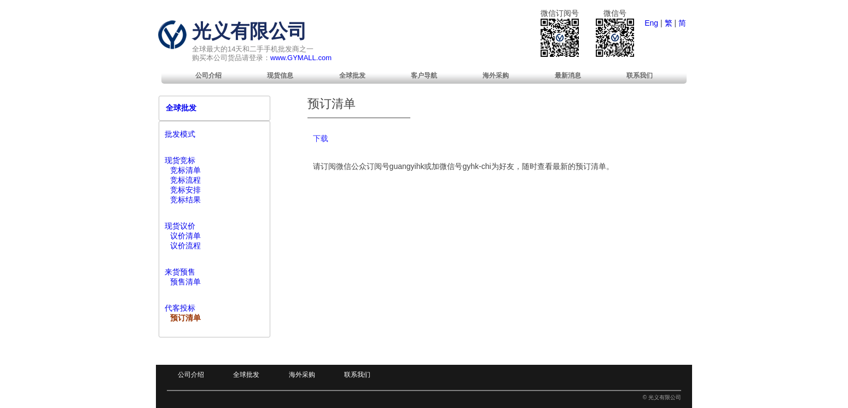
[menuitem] (208, 75)
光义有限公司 (249, 31)
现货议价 (180, 226)
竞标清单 (185, 170)
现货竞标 (180, 160)
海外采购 (496, 75)
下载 (320, 138)
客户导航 (424, 75)
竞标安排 (185, 189)
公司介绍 (208, 75)
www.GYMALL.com (301, 58)
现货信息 (280, 75)
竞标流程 (185, 180)
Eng (651, 23)
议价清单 (185, 235)
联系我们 (639, 75)
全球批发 (352, 75)
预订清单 (185, 317)
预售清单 (185, 281)
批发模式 (180, 134)
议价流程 (185, 245)
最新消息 (568, 75)
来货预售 (180, 271)
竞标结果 (185, 199)
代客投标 (180, 308)
